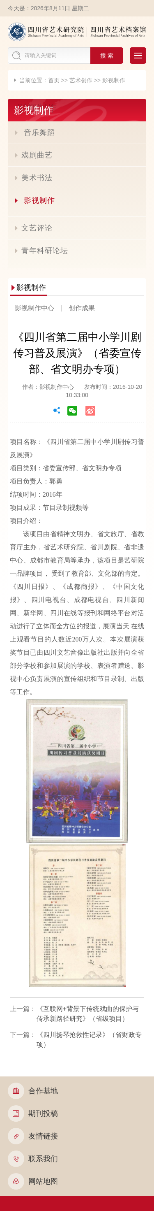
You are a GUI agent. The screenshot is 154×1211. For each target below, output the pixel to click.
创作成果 (82, 307)
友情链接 (33, 1136)
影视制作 (113, 80)
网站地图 (33, 1181)
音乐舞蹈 (34, 132)
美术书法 (33, 178)
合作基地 (33, 1091)
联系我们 (33, 1159)
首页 (54, 80)
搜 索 (106, 55)
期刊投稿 (33, 1113)
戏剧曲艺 (33, 155)
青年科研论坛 (41, 250)
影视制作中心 (34, 307)
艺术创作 (80, 80)
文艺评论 (33, 228)
